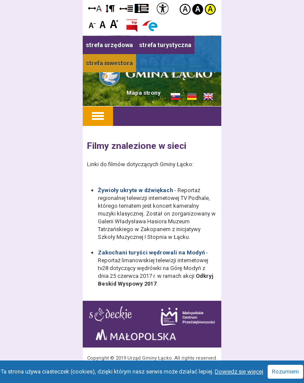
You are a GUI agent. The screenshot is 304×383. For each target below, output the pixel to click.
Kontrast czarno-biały (197, 9)
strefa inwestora (109, 63)
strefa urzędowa (109, 45)
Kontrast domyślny (185, 9)
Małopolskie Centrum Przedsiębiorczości (188, 316)
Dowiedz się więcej (239, 371)
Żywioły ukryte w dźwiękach (135, 190)
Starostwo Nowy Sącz (110, 314)
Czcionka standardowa (103, 24)
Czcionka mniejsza (92, 24)
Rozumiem (285, 371)
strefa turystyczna (165, 45)
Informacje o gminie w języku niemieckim (192, 97)
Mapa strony (143, 93)
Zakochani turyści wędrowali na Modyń (151, 252)
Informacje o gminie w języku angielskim (208, 97)
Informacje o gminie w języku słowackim (175, 97)
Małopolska (136, 334)
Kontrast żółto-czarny (210, 9)
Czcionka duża (114, 24)
